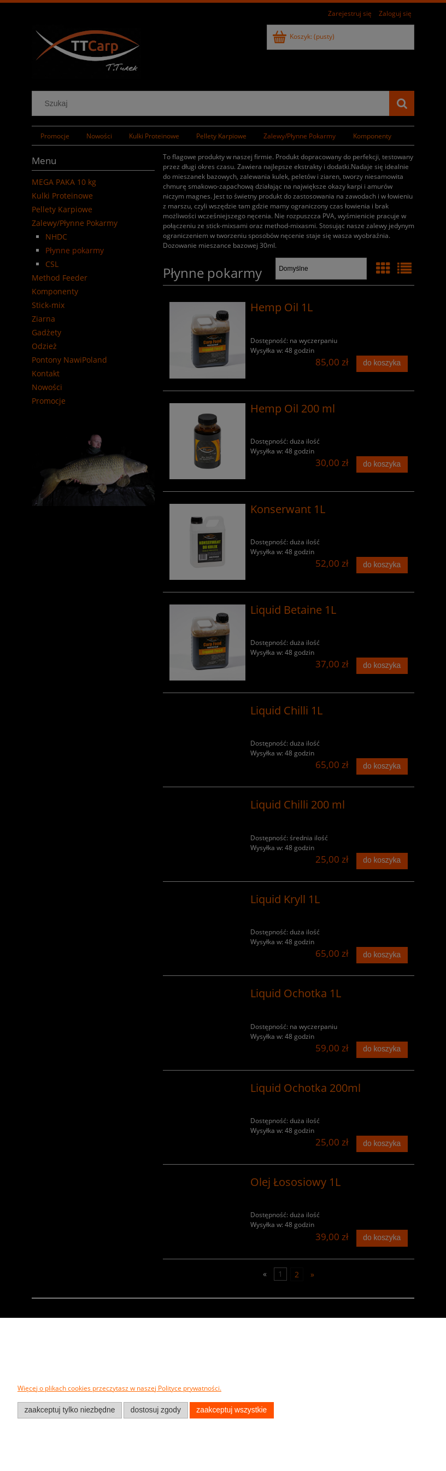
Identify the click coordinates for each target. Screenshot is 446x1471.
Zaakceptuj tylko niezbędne (70, 1410)
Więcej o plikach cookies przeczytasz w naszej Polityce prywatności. (119, 1388)
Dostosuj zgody (156, 1410)
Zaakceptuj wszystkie (231, 1410)
